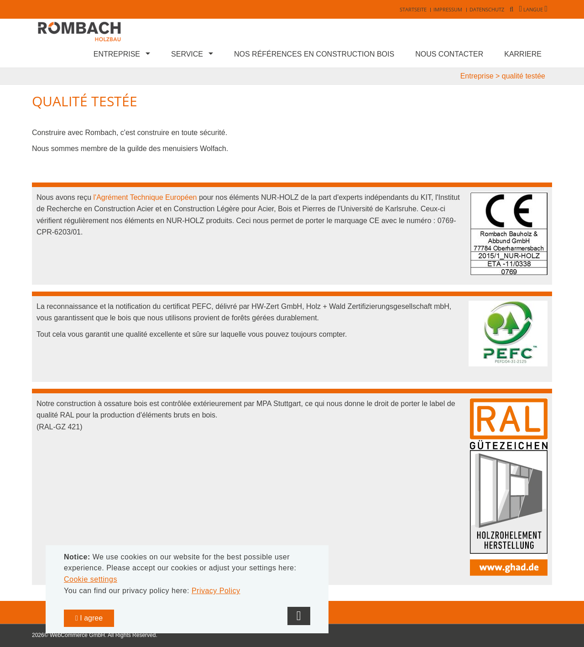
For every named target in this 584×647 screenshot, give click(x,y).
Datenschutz (486, 9)
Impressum (447, 9)
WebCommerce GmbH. (78, 635)
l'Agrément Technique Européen (145, 197)
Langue (533, 9)
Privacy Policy (216, 591)
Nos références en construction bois (314, 54)
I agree (89, 618)
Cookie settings (90, 579)
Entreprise (117, 54)
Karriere (523, 54)
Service (187, 54)
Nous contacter (449, 54)
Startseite (413, 9)
